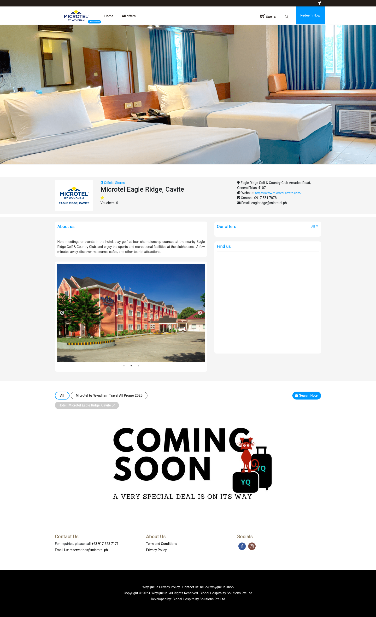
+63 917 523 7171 (105, 544)
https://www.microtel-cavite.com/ (278, 193)
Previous (62, 313)
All (315, 226)
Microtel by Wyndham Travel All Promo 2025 (109, 395)
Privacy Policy (156, 550)
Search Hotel (306, 395)
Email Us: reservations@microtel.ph (81, 550)
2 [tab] (131, 365)
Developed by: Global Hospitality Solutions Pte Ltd (188, 599)
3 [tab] (138, 365)
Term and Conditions (161, 544)
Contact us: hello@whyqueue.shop (208, 587)
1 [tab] (124, 365)
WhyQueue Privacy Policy (161, 587)
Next (200, 313)
